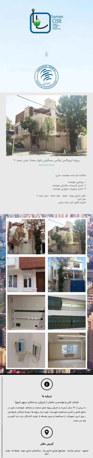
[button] (46, 54)
